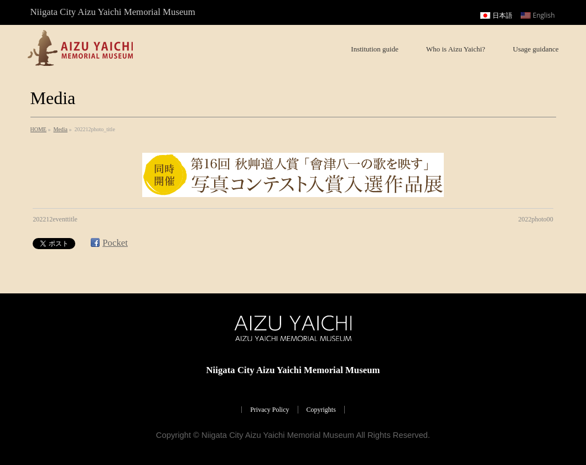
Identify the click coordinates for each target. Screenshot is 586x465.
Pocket (115, 242)
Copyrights (321, 410)
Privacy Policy (269, 410)
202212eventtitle (55, 219)
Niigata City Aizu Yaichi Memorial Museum (277, 435)
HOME (38, 129)
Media (60, 129)
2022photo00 (535, 219)
